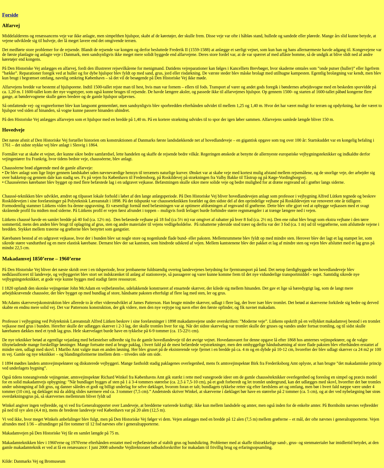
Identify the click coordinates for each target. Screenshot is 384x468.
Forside (10, 15)
